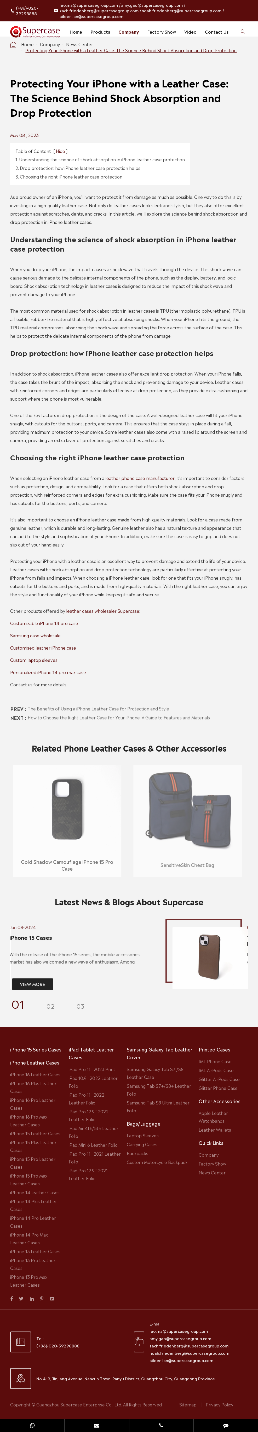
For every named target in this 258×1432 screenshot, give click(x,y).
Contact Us (216, 31)
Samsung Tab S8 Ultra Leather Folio (158, 1106)
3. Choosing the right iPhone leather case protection (68, 176)
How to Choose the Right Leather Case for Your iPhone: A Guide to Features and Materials (119, 713)
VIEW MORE (28, 984)
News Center (79, 44)
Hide (60, 151)
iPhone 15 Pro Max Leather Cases (28, 1179)
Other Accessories (219, 1100)
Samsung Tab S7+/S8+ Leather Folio (159, 1090)
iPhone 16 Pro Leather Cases (32, 1104)
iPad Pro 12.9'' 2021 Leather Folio (88, 1174)
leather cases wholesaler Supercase (102, 611)
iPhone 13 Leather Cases (35, 1251)
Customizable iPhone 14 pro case (44, 623)
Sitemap (188, 1404)
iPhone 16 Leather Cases (35, 1074)
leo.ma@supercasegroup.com (89, 5)
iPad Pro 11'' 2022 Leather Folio (86, 1098)
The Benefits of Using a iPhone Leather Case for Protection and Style (98, 704)
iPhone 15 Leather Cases (35, 1133)
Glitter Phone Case (218, 1088)
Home (76, 31)
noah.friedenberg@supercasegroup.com (181, 10)
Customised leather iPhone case (43, 647)
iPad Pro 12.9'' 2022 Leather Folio (88, 1115)
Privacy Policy (219, 1404)
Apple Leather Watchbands (213, 1117)
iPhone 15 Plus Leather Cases (33, 1146)
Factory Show (161, 31)
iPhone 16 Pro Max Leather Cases (28, 1120)
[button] (27, 1003)
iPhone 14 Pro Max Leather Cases (29, 1238)
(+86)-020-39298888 (27, 10)
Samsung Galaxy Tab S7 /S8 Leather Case (155, 1073)
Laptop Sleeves (143, 1135)
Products (100, 31)
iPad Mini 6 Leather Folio (93, 1145)
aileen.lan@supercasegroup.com (91, 16)
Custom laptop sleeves (34, 660)
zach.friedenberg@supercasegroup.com (99, 10)
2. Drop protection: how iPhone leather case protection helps (77, 168)
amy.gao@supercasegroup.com (152, 5)
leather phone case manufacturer (140, 478)
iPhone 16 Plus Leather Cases (33, 1087)
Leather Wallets (215, 1129)
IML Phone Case (215, 1061)
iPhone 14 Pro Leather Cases (33, 1222)
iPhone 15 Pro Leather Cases (32, 1163)
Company (128, 31)
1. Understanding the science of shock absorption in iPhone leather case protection (100, 159)
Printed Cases (214, 1049)
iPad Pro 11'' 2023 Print (92, 1069)
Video (190, 31)
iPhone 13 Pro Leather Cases (32, 1264)
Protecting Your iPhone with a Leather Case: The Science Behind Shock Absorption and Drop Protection (131, 50)
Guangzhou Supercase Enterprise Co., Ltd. (79, 1404)
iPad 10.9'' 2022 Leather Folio (93, 1082)
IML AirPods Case (216, 1070)
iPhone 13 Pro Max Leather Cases (28, 1281)
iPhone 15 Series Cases (35, 1049)
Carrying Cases (142, 1144)
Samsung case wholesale (35, 635)
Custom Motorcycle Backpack (157, 1162)
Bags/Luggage (143, 1123)
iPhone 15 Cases (26, 937)
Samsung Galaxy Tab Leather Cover (159, 1053)
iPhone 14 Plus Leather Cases (33, 1205)
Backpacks (137, 1153)
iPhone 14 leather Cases (35, 1192)
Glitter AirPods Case (219, 1079)
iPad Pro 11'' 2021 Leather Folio (95, 1157)
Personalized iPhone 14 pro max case (48, 672)
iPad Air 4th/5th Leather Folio (93, 1132)
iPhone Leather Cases (34, 1062)
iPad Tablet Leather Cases (91, 1053)
